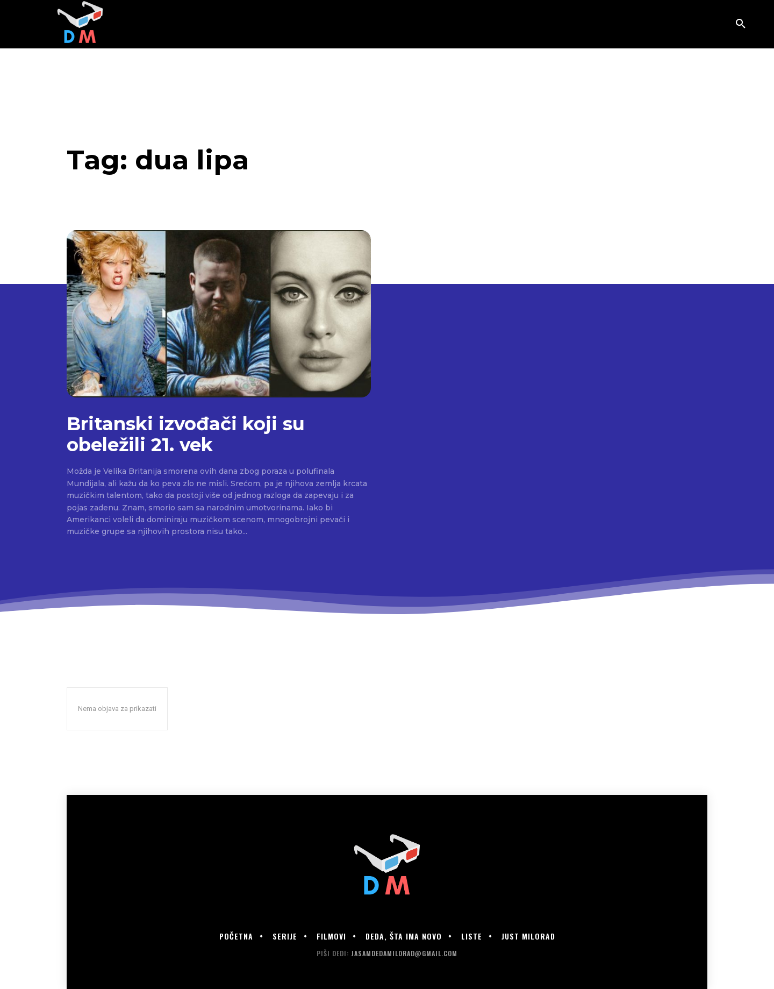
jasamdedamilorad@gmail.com (404, 953)
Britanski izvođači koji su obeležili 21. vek (186, 434)
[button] (740, 24)
